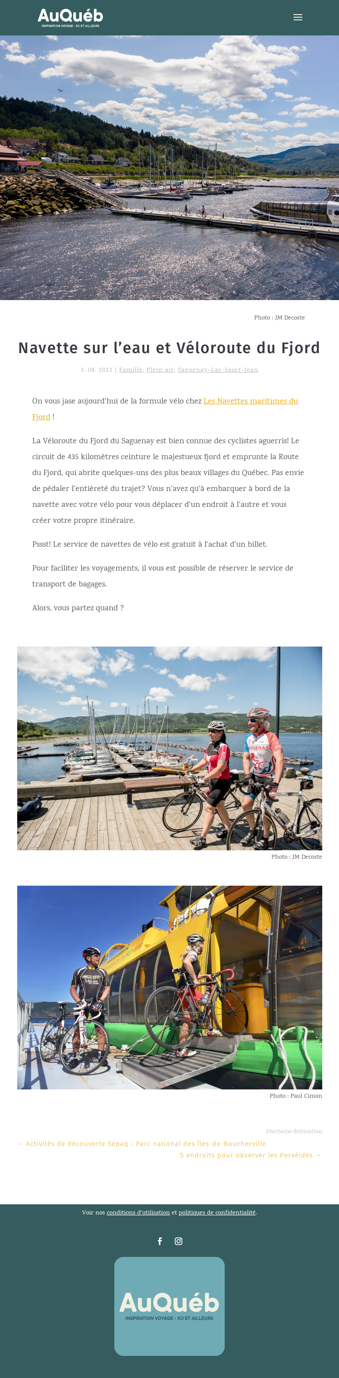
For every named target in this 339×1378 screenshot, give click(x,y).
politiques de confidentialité (217, 1213)
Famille (131, 370)
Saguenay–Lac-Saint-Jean (218, 370)
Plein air (160, 370)
